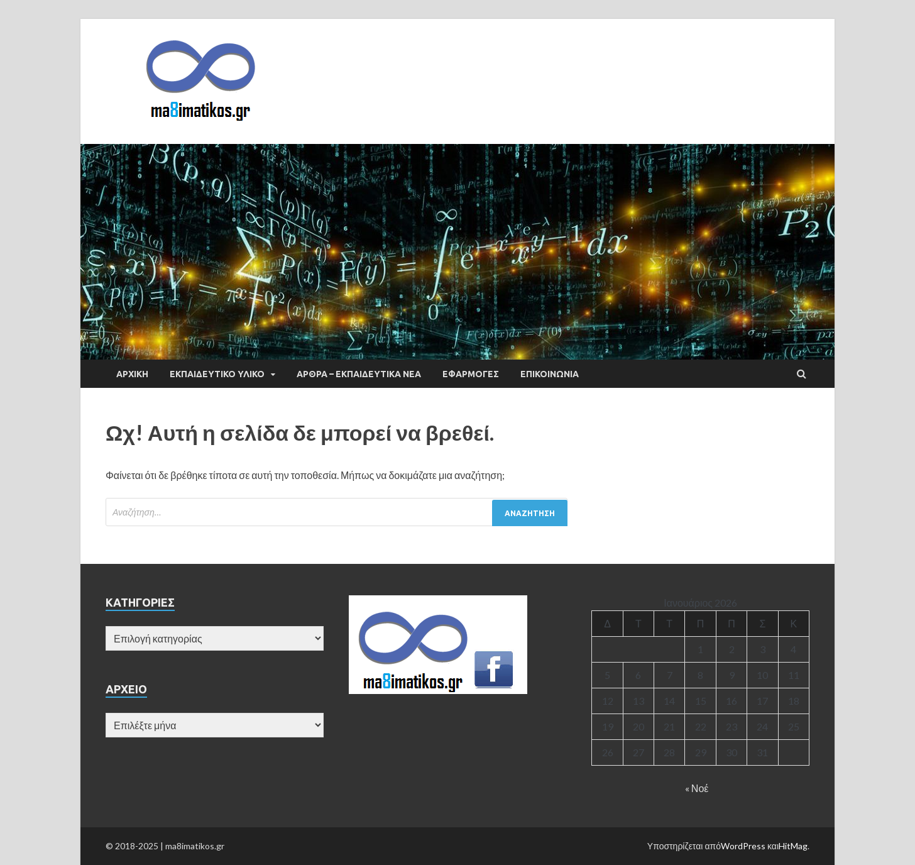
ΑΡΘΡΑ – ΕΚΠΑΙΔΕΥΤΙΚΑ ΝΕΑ (359, 374)
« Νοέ (697, 788)
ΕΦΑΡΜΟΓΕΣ (470, 374)
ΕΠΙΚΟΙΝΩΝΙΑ (549, 374)
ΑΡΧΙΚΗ (132, 374)
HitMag (793, 845)
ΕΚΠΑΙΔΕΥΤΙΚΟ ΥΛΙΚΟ (217, 374)
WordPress (743, 845)
